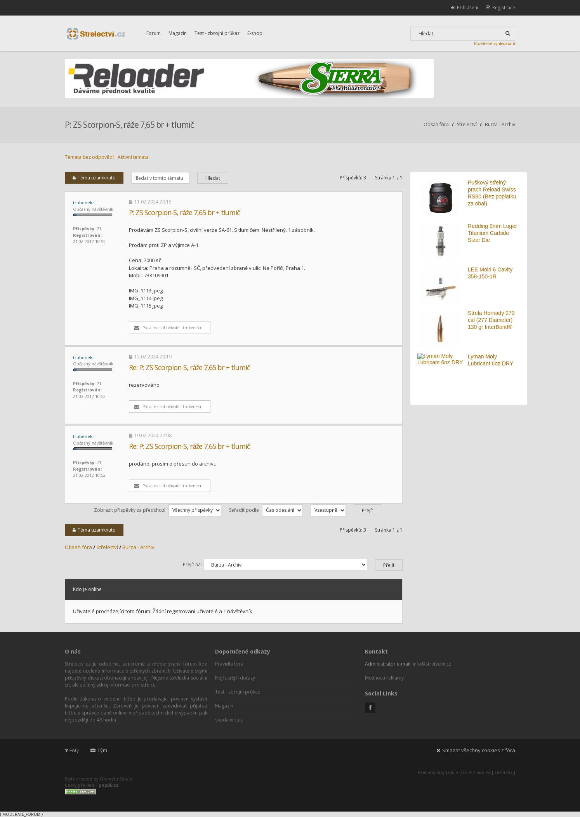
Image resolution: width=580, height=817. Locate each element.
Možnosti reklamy (384, 677)
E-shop (254, 33)
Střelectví (467, 124)
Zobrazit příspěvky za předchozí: (157, 510)
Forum (153, 33)
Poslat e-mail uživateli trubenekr (167, 327)
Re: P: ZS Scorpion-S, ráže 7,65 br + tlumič (189, 367)
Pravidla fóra (229, 664)
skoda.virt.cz (229, 719)
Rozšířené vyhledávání (494, 43)
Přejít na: (192, 564)
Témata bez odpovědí (89, 157)
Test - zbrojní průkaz (217, 33)
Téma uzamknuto (94, 177)
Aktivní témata (133, 157)
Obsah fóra (436, 124)
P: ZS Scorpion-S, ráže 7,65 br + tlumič (129, 124)
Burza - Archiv (500, 124)
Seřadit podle (266, 510)
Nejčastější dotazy (235, 677)
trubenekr (83, 202)
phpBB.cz (109, 785)
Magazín (177, 33)
